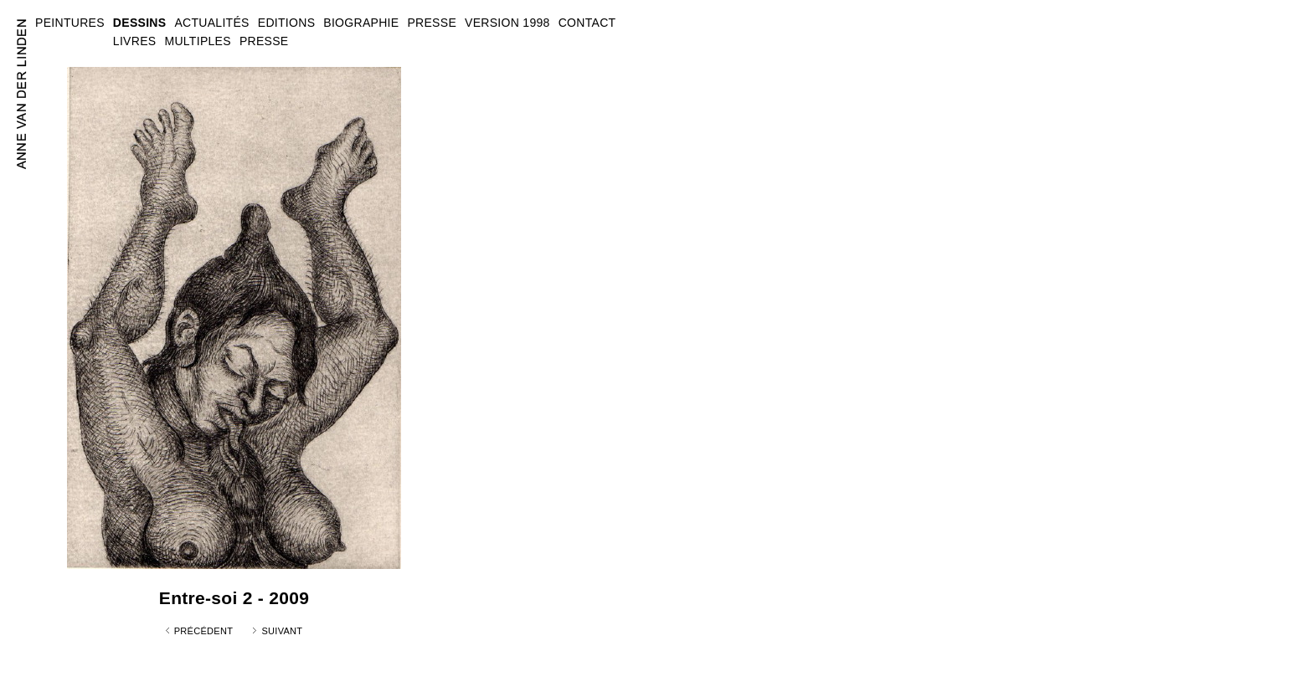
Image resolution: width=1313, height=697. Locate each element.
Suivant (281, 631)
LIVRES (135, 41)
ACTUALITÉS (211, 22)
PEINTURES (70, 22)
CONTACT (587, 22)
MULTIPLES (197, 41)
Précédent (204, 631)
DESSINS (140, 22)
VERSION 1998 (507, 22)
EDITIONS (287, 22)
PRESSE (264, 41)
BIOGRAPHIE (361, 22)
